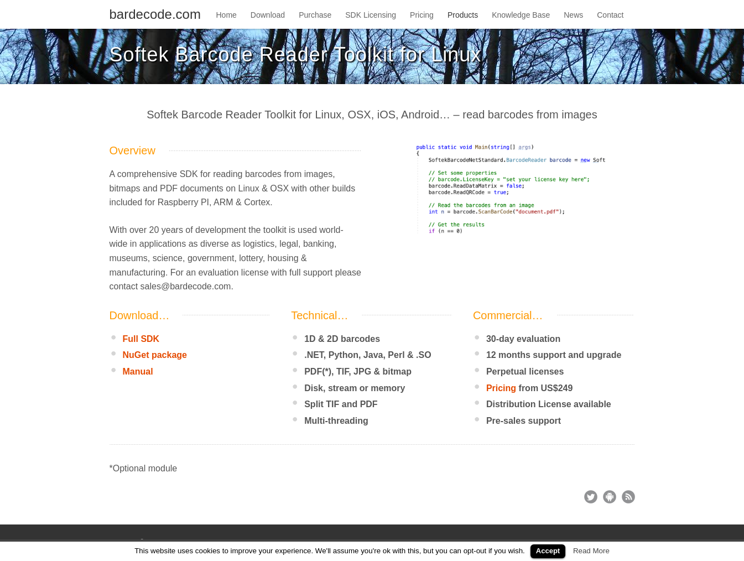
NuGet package (155, 355)
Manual (138, 371)
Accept (548, 551)
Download (268, 15)
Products (463, 15)
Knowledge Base (521, 15)
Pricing (422, 15)
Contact (610, 15)
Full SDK (141, 339)
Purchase (315, 15)
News (573, 15)
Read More (591, 551)
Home (226, 15)
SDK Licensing (370, 15)
